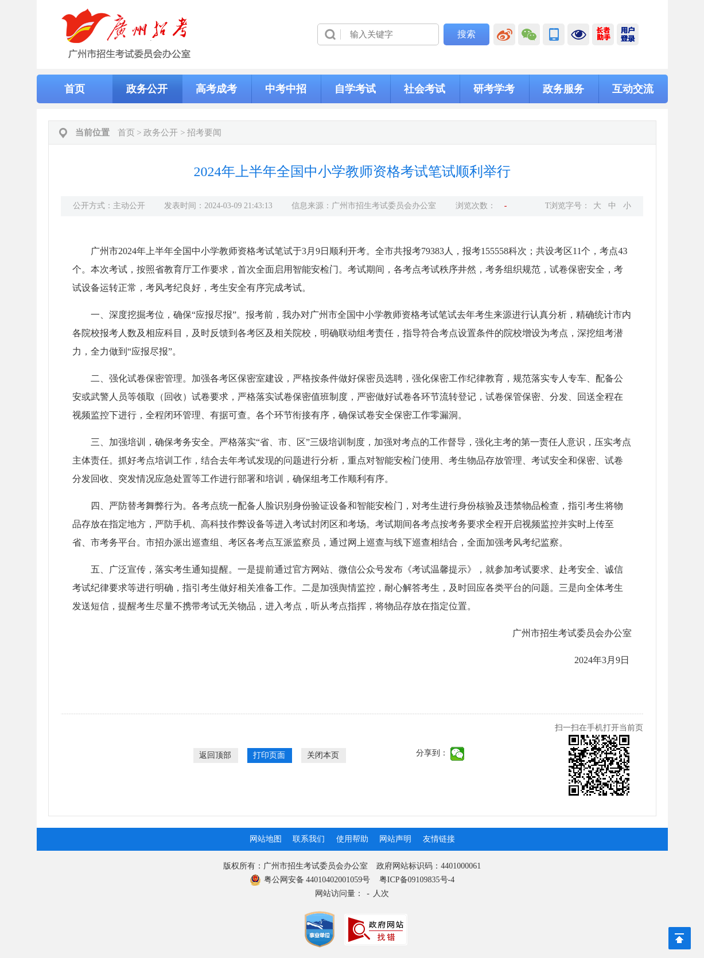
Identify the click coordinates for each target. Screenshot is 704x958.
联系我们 (309, 839)
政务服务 (563, 89)
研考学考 (494, 89)
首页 (74, 89)
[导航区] (352, 34)
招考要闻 (204, 132)
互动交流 (633, 89)
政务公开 (147, 89)
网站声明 (395, 839)
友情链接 (439, 839)
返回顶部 (215, 755)
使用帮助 (352, 839)
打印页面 (269, 755)
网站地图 (266, 839)
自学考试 (355, 89)
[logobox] (126, 34)
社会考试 (424, 89)
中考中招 (285, 89)
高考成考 (216, 89)
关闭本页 (323, 755)
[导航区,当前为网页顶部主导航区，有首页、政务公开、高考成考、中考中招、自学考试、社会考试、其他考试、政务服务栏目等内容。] (352, 89)
